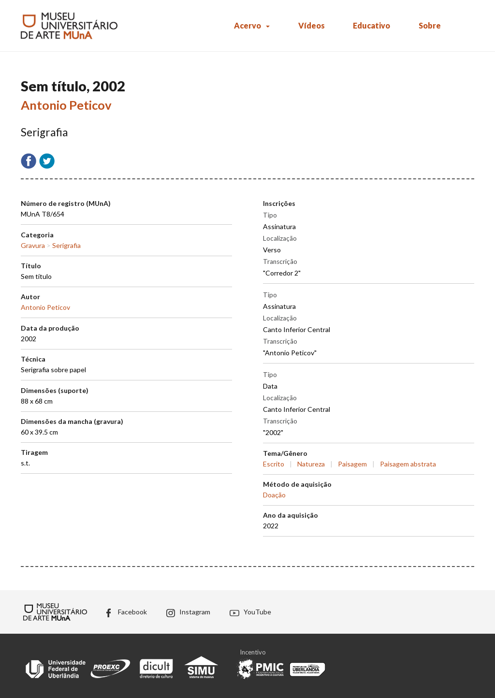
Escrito (273, 464)
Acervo (247, 25)
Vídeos (311, 25)
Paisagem (352, 464)
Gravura (33, 245)
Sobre (430, 25)
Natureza (311, 464)
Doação (274, 495)
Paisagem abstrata (408, 464)
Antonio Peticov (66, 105)
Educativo (371, 25)
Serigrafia (66, 245)
